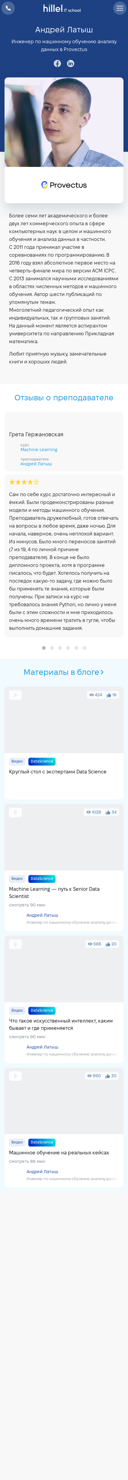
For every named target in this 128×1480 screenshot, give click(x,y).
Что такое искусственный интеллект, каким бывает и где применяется (64, 999)
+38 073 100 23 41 (8, 8)
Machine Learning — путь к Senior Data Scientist (64, 867)
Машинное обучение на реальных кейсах (64, 1128)
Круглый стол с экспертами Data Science (64, 743)
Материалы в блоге (64, 672)
